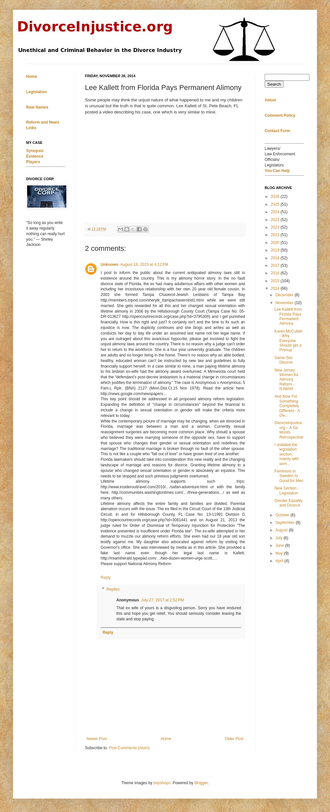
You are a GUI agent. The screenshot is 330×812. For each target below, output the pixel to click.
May (279, 553)
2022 (276, 227)
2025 (276, 204)
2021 (276, 235)
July (279, 538)
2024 (276, 212)
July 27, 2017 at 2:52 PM (162, 600)
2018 (276, 258)
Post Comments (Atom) (129, 748)
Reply (106, 577)
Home (166, 738)
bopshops (162, 783)
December (285, 295)
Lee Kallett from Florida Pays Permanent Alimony (288, 316)
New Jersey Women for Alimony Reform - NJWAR (286, 379)
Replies (113, 589)
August (282, 530)
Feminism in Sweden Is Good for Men (288, 476)
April (279, 561)
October (282, 515)
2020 (276, 242)
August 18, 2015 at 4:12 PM (144, 264)
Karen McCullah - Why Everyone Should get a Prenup (288, 341)
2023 (276, 219)
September (285, 522)
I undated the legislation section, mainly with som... (286, 454)
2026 (276, 196)
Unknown (109, 264)
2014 (276, 288)
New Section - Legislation (286, 490)
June (280, 545)
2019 (276, 250)
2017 (276, 265)
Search (274, 84)
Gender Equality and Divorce (288, 503)
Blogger (201, 783)
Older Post (234, 738)
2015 (276, 281)
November (285, 303)
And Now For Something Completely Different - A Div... (287, 406)
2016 (276, 273)
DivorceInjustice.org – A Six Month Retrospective (288, 430)
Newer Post (97, 738)
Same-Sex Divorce (283, 360)
